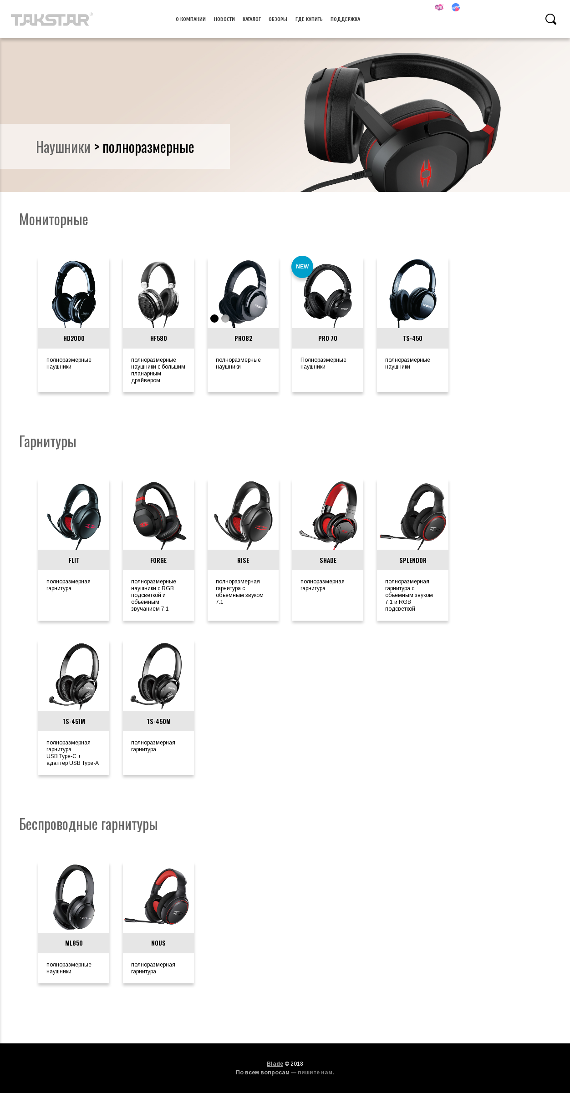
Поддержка (345, 19)
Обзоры (278, 19)
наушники (63, 146)
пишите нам (315, 1072)
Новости (224, 19)
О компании (191, 19)
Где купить (309, 19)
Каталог (252, 19)
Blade (275, 1064)
